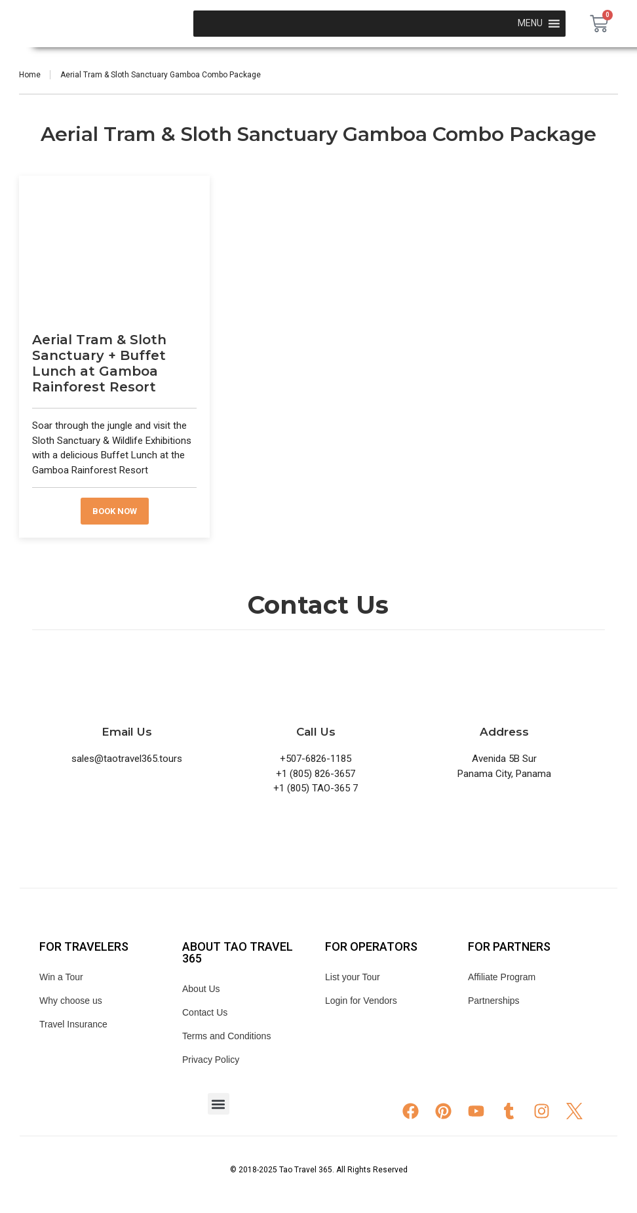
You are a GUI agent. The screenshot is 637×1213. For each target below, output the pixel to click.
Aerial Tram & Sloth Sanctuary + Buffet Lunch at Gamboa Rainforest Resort (99, 363)
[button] (218, 1104)
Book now (114, 511)
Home (30, 74)
